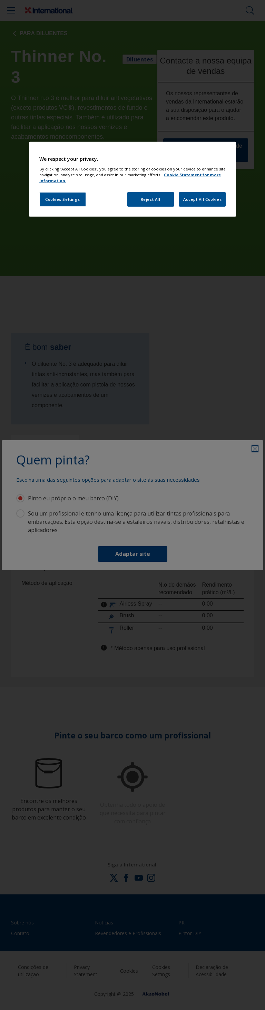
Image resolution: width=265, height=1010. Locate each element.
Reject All (150, 199)
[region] (132, 179)
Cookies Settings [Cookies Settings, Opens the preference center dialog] (62, 199)
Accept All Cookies (202, 199)
